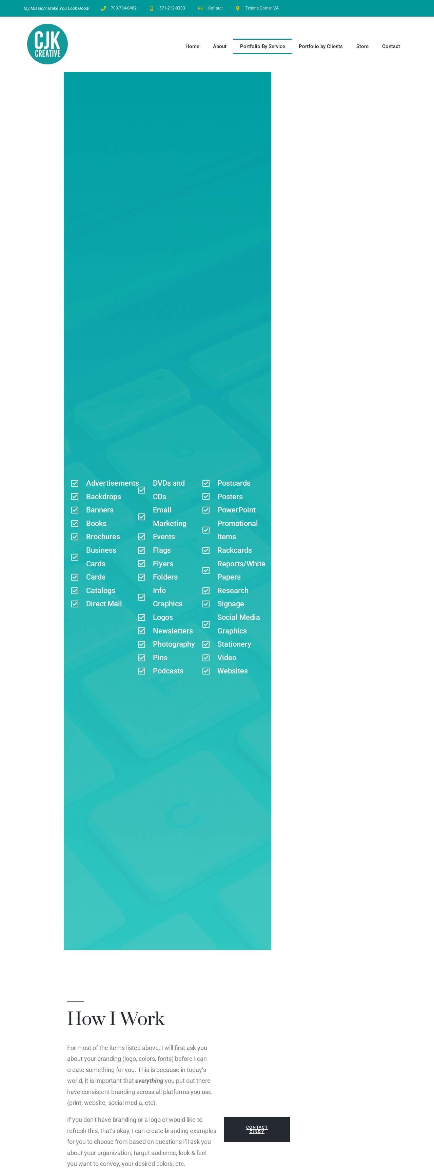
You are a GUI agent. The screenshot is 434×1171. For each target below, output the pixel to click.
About (219, 46)
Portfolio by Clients (321, 46)
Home (192, 46)
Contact (391, 46)
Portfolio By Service (262, 46)
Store (362, 46)
